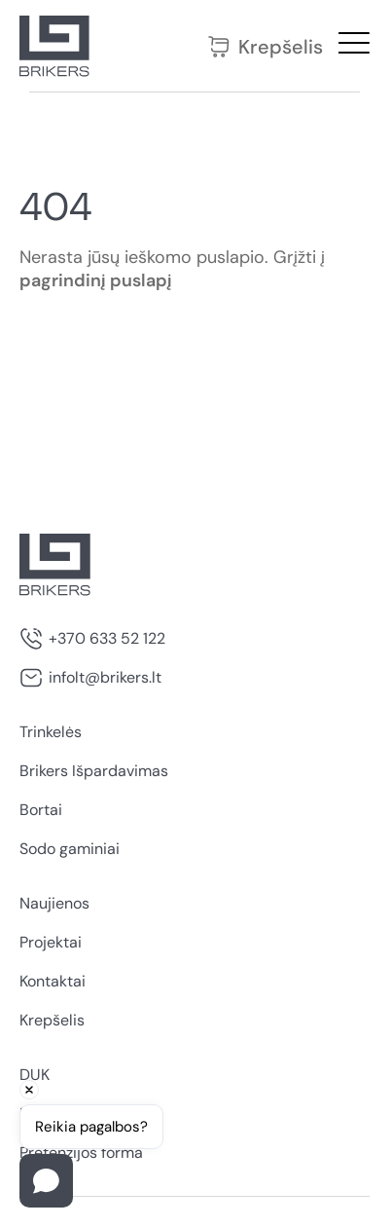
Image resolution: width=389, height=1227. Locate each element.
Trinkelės (50, 732)
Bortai (40, 809)
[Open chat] (46, 1181)
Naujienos (54, 903)
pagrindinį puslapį (95, 280)
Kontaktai (52, 981)
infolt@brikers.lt (105, 677)
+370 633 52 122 (107, 638)
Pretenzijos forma (81, 1152)
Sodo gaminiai (69, 848)
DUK (34, 1074)
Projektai (50, 942)
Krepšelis (265, 46)
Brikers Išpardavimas (93, 771)
